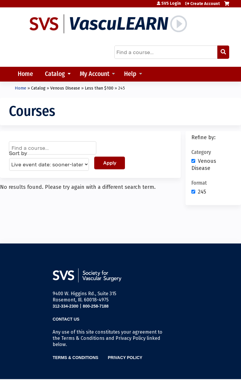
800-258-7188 (95, 306)
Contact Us (66, 319)
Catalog (55, 74)
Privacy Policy (125, 357)
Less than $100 (99, 88)
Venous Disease (65, 88)
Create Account (205, 3)
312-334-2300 (65, 306)
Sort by (18, 153)
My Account (94, 74)
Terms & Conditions (75, 357)
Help (130, 74)
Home (25, 74)
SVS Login (171, 3)
